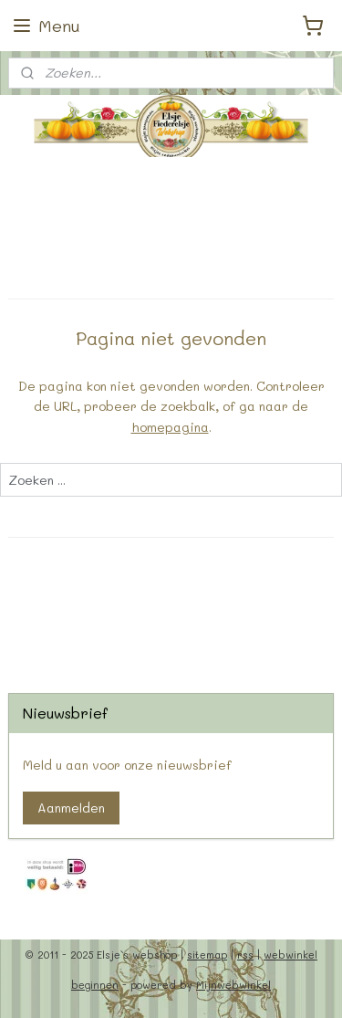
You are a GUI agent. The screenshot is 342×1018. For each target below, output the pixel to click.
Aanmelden (71, 807)
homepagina (170, 427)
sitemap (207, 954)
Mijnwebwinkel (233, 985)
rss (245, 954)
